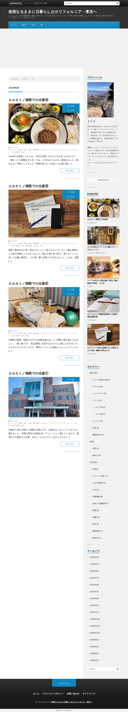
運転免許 (93, 320)
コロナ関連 (97, 483)
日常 (94, 448)
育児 (94, 524)
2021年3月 (94, 605)
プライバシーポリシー (53, 693)
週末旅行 (96, 435)
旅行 (24, 25)
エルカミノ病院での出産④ (28, 100)
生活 (33, 25)
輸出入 (103, 253)
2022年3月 (94, 557)
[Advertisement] (64, 48)
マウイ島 (99, 414)
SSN (94, 469)
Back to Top (64, 683)
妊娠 (72, 106)
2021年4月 (94, 598)
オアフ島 (99, 407)
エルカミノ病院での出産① (28, 373)
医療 (94, 510)
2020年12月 (95, 619)
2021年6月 (94, 585)
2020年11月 (95, 626)
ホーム (14, 25)
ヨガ (94, 490)
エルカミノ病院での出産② (28, 283)
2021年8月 (94, 571)
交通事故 (96, 496)
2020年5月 (94, 646)
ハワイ (95, 400)
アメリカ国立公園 (100, 380)
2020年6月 (94, 640)
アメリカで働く (99, 476)
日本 (94, 428)
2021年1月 (94, 612)
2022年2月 (94, 564)
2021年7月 (94, 578)
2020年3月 (94, 660)
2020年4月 (94, 653)
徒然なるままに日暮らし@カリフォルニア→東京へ (52, 12)
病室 (27, 335)
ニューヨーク (98, 393)
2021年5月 (94, 591)
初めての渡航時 (95, 253)
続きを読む (70, 170)
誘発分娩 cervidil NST (34, 245)
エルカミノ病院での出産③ (28, 186)
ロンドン (96, 421)
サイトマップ (88, 693)
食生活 (95, 538)
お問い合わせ (73, 693)
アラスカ (96, 386)
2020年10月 (95, 633)
